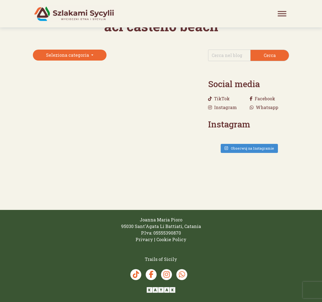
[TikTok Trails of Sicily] (135, 274)
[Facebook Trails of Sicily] (151, 274)
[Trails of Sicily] (74, 13)
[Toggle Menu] (282, 13)
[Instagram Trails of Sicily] (166, 274)
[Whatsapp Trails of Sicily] (181, 274)
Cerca (270, 55)
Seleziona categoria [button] (68, 55)
